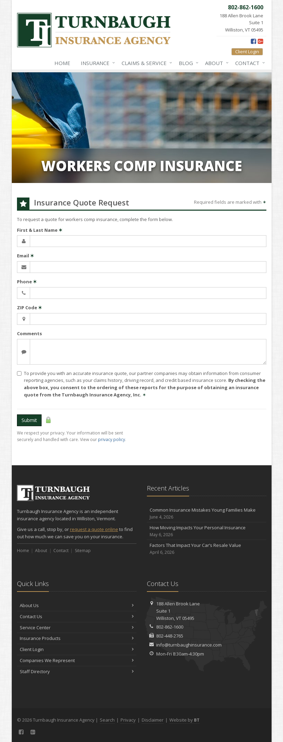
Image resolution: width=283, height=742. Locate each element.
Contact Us (77, 616)
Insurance (96, 63)
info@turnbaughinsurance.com (189, 645)
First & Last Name (39, 230)
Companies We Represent (77, 660)
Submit (29, 420)
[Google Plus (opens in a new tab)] (260, 41)
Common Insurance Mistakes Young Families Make (207, 513)
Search (107, 720)
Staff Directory (77, 671)
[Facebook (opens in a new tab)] (253, 41)
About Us (77, 605)
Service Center (77, 627)
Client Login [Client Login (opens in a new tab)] (247, 51)
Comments (29, 333)
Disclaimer (152, 720)
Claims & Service (145, 63)
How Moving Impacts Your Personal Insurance (207, 531)
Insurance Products (77, 638)
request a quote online (94, 529)
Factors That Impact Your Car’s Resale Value (207, 549)
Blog (187, 63)
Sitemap (83, 550)
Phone (27, 281)
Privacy (128, 720)
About (215, 63)
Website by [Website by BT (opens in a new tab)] (184, 720)
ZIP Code (29, 307)
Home (62, 62)
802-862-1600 (169, 627)
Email (25, 256)
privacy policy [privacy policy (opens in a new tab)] (111, 439)
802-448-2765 (169, 636)
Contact (248, 63)
